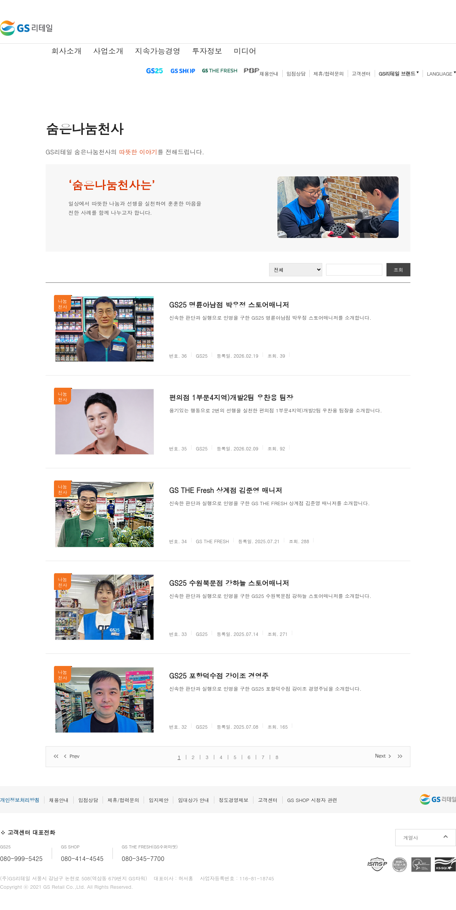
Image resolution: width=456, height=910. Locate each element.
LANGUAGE (439, 73)
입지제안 (158, 800)
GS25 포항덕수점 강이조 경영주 (219, 675)
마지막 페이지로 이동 (400, 756)
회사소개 (66, 50)
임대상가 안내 (193, 800)
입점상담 (296, 73)
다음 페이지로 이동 (383, 756)
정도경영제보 (234, 800)
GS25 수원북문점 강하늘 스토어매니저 (229, 583)
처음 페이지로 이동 (56, 757)
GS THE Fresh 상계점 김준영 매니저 (225, 490)
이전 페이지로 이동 (72, 757)
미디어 (245, 50)
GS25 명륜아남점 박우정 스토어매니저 (229, 304)
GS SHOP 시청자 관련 (312, 800)
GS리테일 (26, 28)
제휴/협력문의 (329, 73)
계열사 (410, 837)
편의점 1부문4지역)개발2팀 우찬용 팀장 (231, 397)
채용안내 (269, 73)
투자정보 (207, 50)
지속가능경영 (157, 50)
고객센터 (361, 73)
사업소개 (108, 50)
